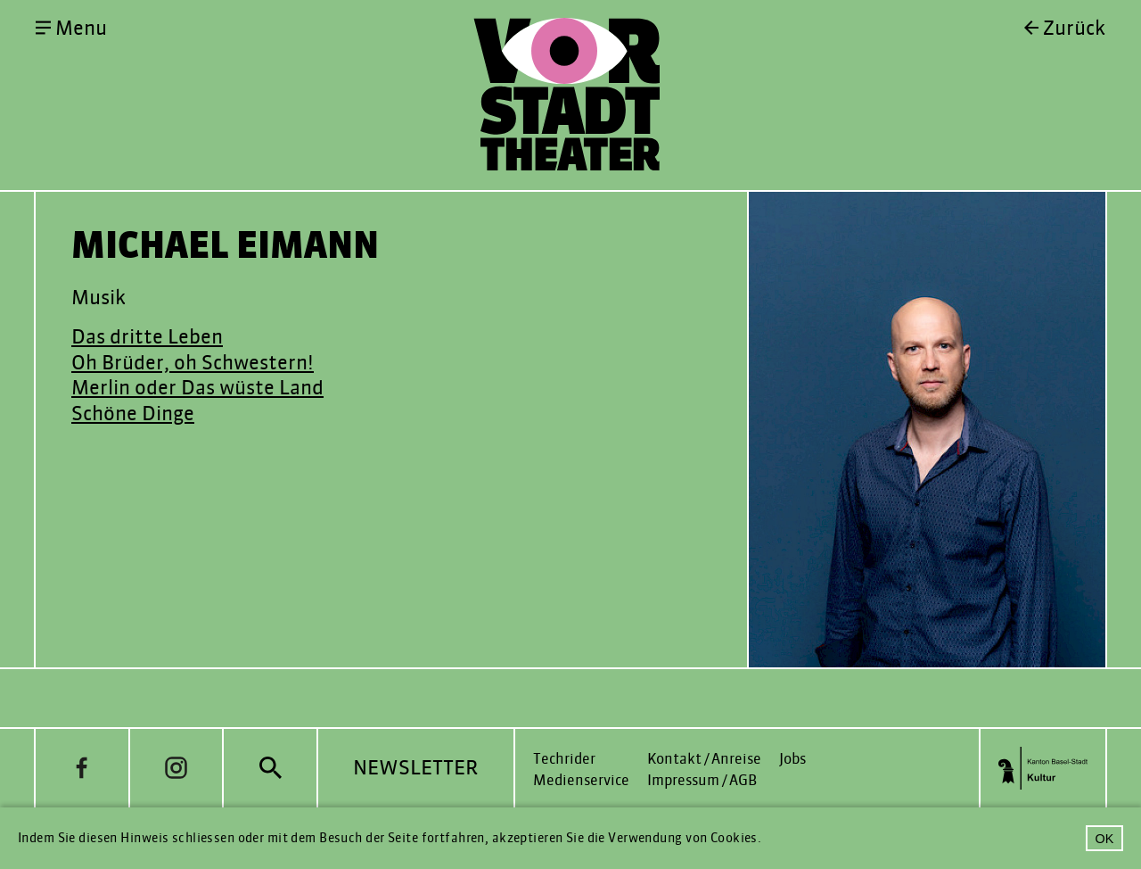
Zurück (1074, 28)
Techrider (564, 758)
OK (1105, 839)
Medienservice (581, 780)
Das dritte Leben (147, 337)
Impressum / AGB (702, 780)
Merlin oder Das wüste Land (197, 388)
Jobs (792, 758)
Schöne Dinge (132, 413)
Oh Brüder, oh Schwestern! (192, 363)
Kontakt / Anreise (704, 758)
